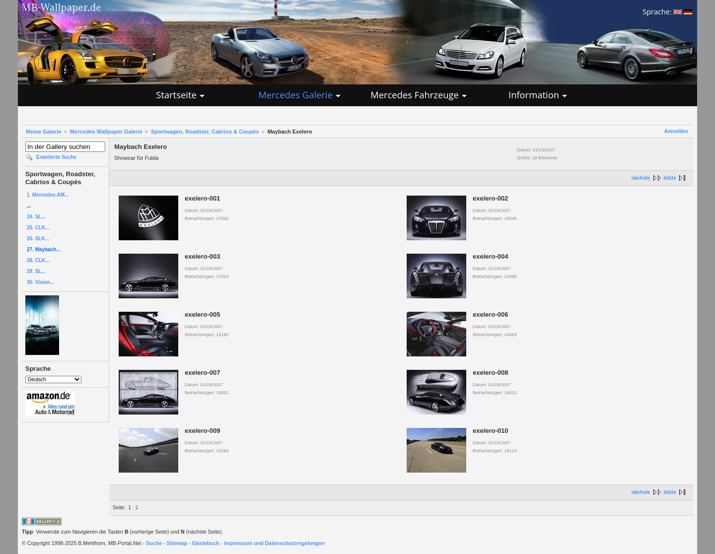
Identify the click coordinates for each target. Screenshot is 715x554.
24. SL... (36, 216)
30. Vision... (40, 282)
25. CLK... (38, 227)
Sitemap (177, 543)
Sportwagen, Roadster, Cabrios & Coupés (205, 132)
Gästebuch (205, 543)
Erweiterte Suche (56, 157)
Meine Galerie (44, 132)
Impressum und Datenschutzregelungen (274, 543)
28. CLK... (38, 260)
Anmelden (676, 131)
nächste (641, 178)
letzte (669, 178)
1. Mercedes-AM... (48, 195)
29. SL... (36, 271)
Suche (154, 543)
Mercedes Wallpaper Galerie (106, 132)
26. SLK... (38, 238)
